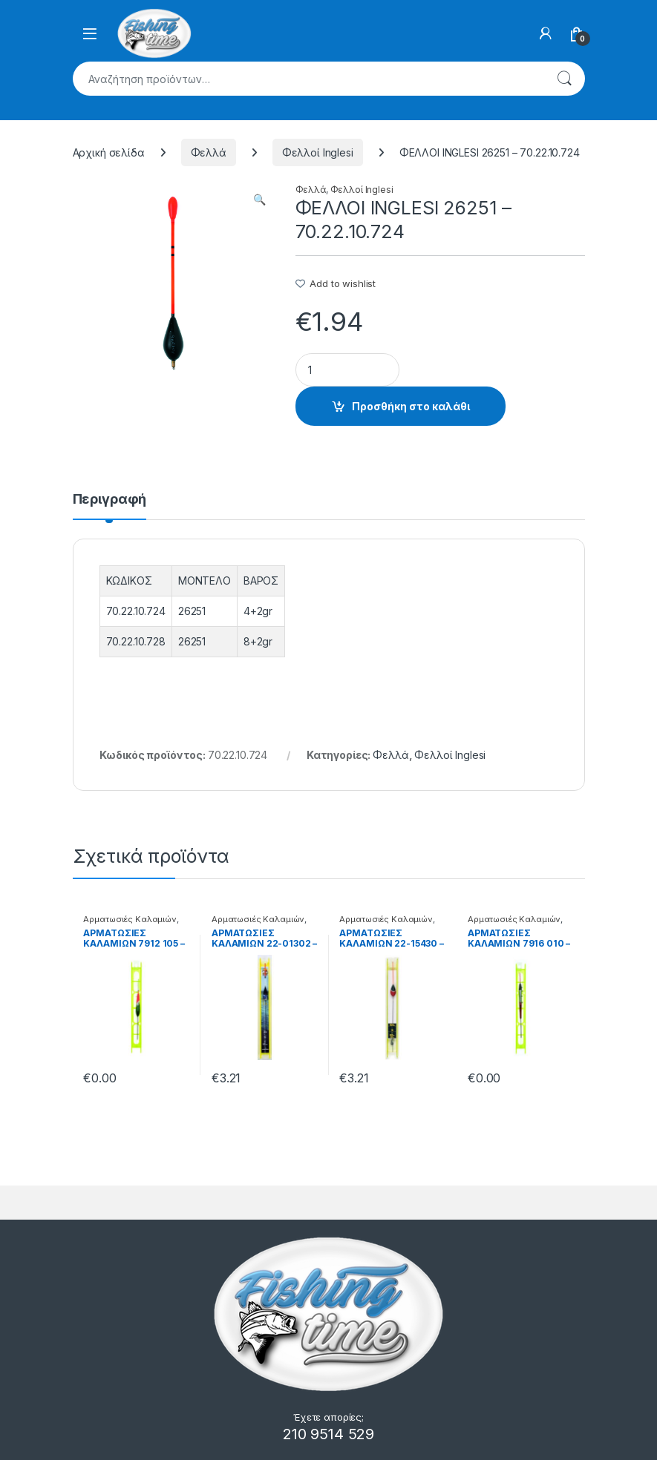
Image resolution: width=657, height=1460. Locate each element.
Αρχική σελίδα (109, 152)
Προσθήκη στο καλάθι (411, 406)
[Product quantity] (347, 370)
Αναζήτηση (564, 79)
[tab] (110, 506)
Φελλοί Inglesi (317, 152)
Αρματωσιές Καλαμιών (129, 919)
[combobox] (308, 79)
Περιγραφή (110, 500)
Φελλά (208, 152)
